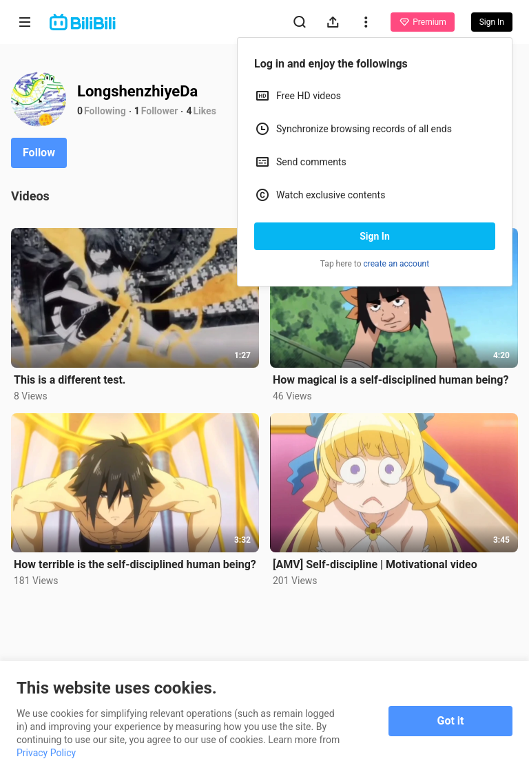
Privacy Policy (46, 752)
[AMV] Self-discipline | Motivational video (375, 564)
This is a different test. (69, 379)
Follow (39, 152)
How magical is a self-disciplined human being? (390, 379)
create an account (397, 264)
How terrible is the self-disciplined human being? (135, 564)
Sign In (375, 236)
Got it (450, 720)
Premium (422, 22)
